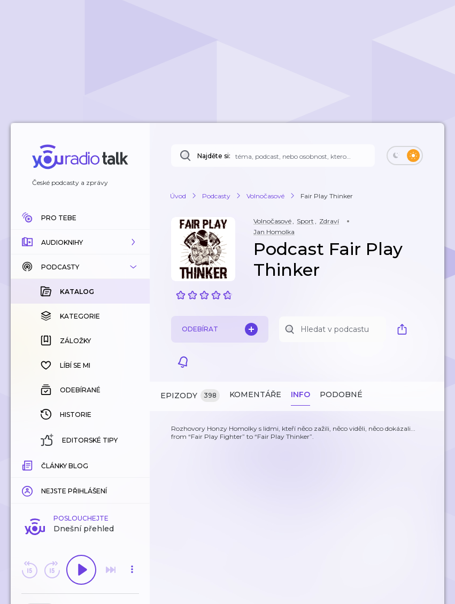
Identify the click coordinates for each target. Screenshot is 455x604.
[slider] (43, 465)
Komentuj (80, 480)
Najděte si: (213, 156)
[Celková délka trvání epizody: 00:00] (132, 464)
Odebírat (220, 329)
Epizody (190, 396)
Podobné (341, 394)
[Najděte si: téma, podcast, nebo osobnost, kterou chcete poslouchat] (273, 155)
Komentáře (255, 394)
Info (300, 394)
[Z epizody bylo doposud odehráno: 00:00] (28, 464)
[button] (80, 242)
